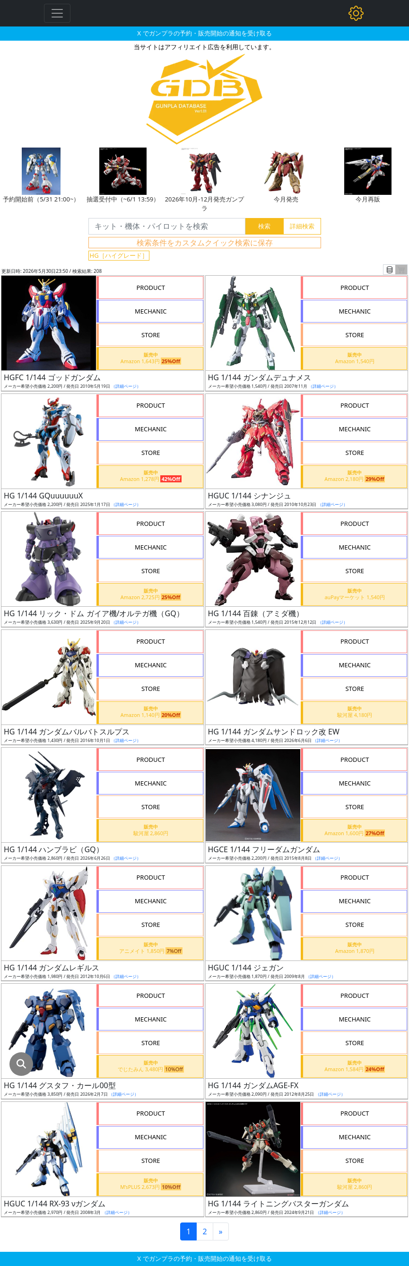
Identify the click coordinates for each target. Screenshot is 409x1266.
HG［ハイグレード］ (119, 255)
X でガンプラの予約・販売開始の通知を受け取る (204, 33)
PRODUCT (150, 287)
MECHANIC (151, 311)
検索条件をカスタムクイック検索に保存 (205, 242)
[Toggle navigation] (57, 13)
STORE (150, 335)
